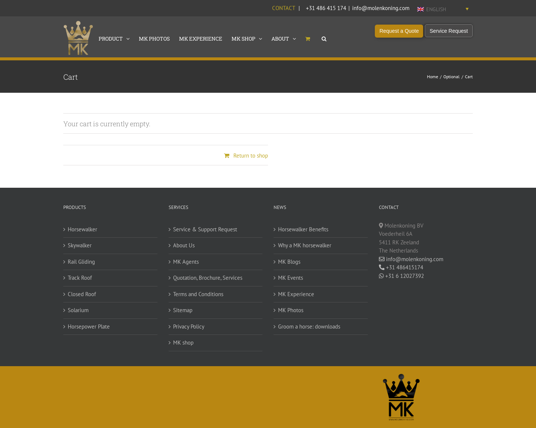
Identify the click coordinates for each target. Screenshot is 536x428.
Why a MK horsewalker (304, 245)
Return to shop (250, 155)
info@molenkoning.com (380, 8)
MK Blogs (289, 261)
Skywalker (80, 245)
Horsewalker (82, 229)
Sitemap (182, 310)
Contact (283, 8)
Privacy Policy (188, 326)
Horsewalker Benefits (303, 229)
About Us (184, 245)
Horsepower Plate (89, 326)
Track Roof (80, 277)
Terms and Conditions (198, 294)
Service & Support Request (205, 229)
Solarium (78, 310)
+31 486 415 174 (326, 8)
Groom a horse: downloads (309, 326)
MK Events (290, 277)
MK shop (183, 342)
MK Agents (186, 261)
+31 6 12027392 (401, 275)
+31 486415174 (401, 267)
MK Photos (290, 310)
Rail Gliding (81, 261)
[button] (324, 38)
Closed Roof (82, 294)
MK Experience (296, 294)
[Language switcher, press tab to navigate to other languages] (443, 9)
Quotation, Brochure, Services (207, 277)
